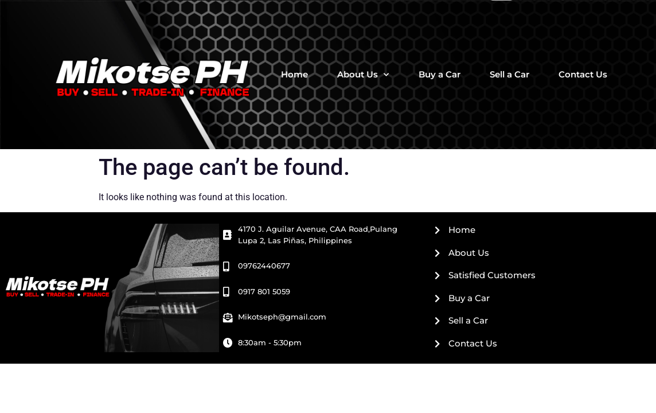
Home (294, 74)
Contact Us (583, 74)
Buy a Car (439, 74)
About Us (363, 75)
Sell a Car (509, 74)
